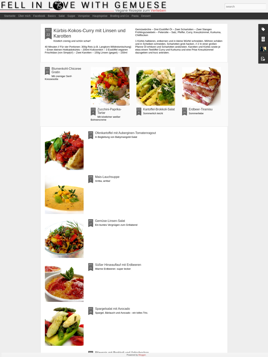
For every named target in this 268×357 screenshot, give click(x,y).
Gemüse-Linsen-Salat (110, 220)
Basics (52, 15)
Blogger (142, 355)
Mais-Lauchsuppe (107, 176)
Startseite (9, 15)
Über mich (24, 15)
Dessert (146, 15)
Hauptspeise (100, 15)
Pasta (135, 15)
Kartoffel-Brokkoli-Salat (159, 109)
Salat (61, 15)
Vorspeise (84, 15)
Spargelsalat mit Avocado (112, 308)
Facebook (39, 15)
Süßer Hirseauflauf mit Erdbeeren (118, 264)
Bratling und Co (119, 15)
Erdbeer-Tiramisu (201, 109)
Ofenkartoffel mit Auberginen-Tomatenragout (125, 133)
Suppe (71, 15)
